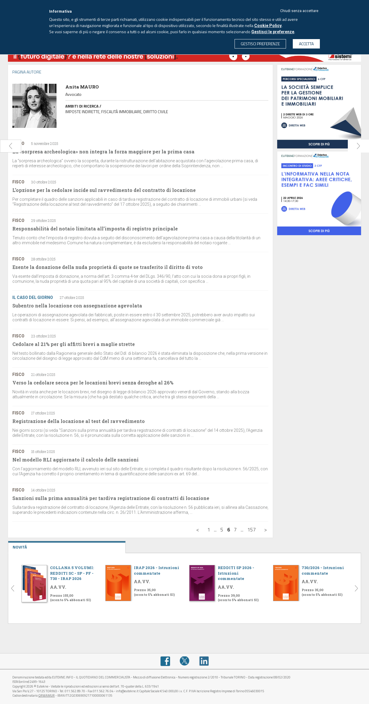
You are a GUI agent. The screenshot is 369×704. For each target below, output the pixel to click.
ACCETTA (306, 44)
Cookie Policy (268, 25)
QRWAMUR (46, 695)
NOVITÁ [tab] (66, 545)
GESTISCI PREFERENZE (260, 44)
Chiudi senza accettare (299, 11)
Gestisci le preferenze (272, 31)
